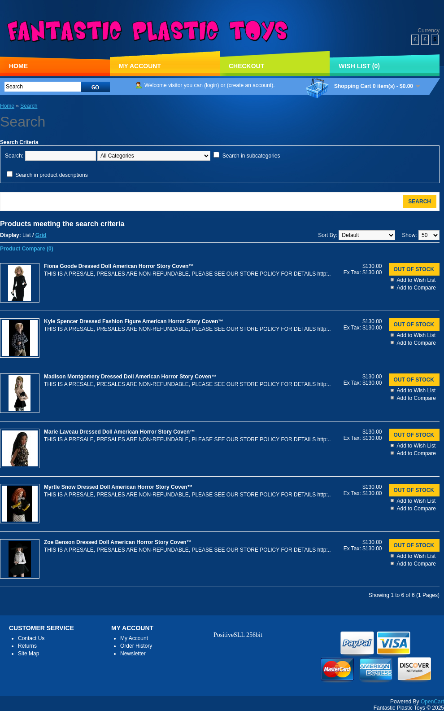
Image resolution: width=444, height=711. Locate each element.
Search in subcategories (251, 156)
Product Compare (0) (26, 249)
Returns (27, 646)
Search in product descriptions (51, 175)
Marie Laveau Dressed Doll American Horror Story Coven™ (119, 432)
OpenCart (432, 701)
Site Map (28, 653)
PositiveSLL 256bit (237, 635)
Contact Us (31, 638)
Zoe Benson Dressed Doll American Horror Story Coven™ (118, 542)
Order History (136, 646)
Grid (41, 235)
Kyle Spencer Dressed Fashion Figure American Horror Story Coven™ (133, 321)
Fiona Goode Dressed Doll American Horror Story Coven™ (119, 266)
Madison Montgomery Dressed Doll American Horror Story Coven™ (130, 376)
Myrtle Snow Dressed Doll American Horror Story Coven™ (118, 487)
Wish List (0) (359, 66)
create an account (250, 85)
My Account (140, 66)
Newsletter (133, 653)
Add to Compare (416, 288)
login (211, 85)
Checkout (246, 66)
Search (28, 106)
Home (18, 66)
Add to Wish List (416, 280)
